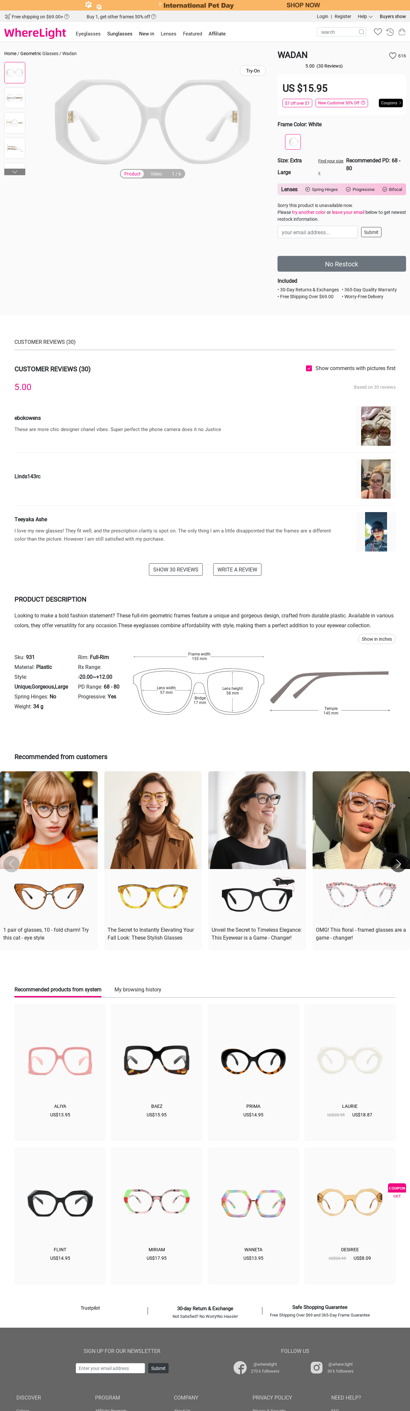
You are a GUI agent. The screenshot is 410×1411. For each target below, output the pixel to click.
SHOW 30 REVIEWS (175, 569)
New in (146, 33)
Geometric (30, 53)
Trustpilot (90, 1308)
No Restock (341, 263)
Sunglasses (120, 33)
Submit (371, 232)
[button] (15, 172)
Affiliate (217, 33)
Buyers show (393, 16)
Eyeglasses (88, 33)
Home (10, 53)
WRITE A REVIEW (237, 569)
